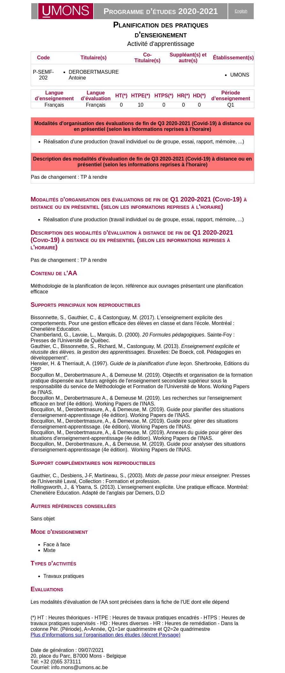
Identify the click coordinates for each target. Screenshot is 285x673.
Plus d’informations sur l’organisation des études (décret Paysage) (106, 635)
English (241, 11)
